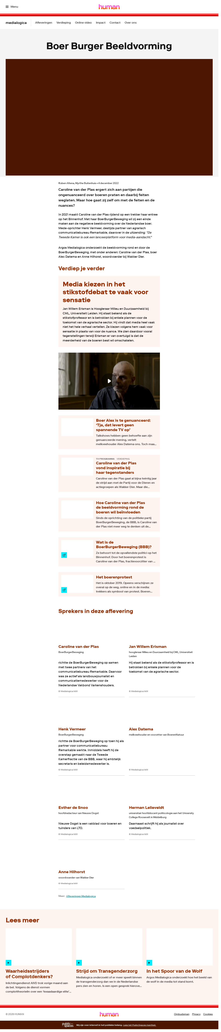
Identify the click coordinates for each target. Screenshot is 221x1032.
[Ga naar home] (109, 6)
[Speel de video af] (109, 381)
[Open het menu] (12, 7)
